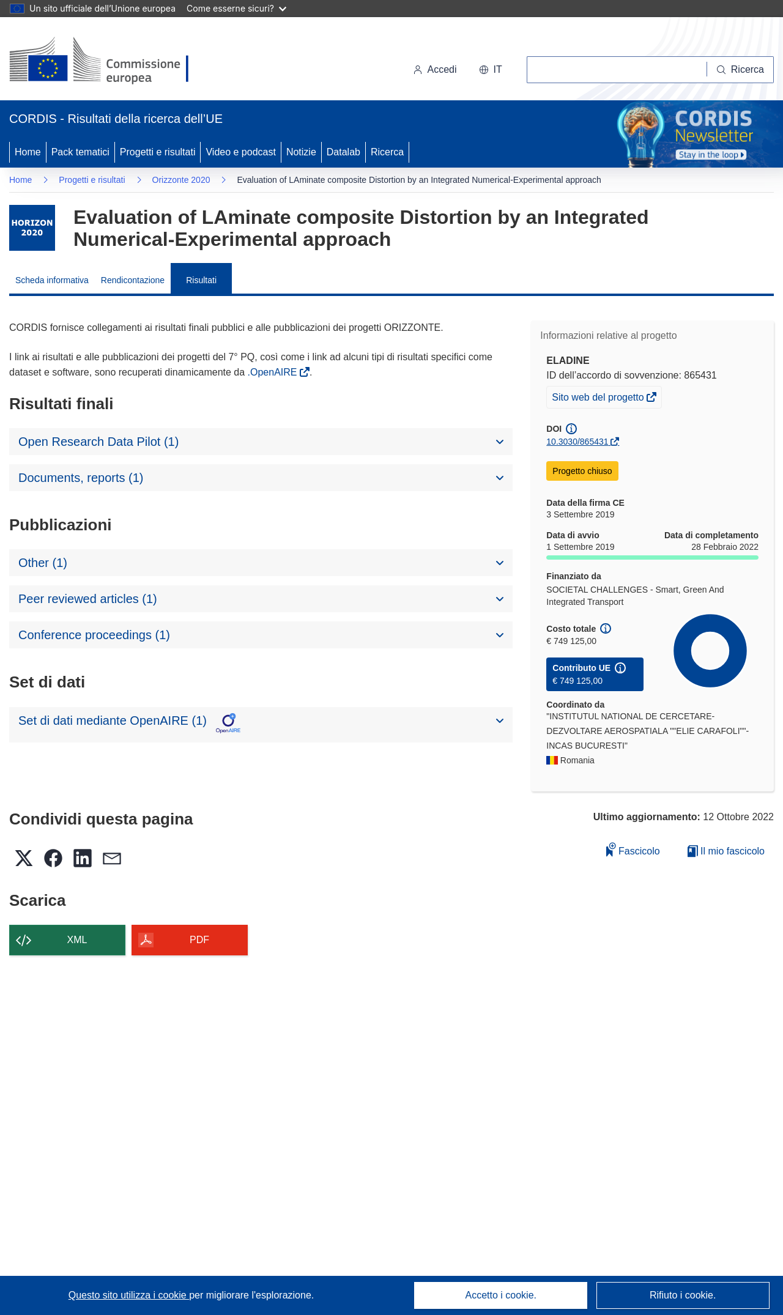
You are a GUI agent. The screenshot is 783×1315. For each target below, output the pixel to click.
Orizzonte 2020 (181, 180)
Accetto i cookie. (501, 1295)
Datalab (343, 152)
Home (28, 152)
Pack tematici (80, 152)
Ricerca (387, 152)
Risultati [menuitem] (201, 280)
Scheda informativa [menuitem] (52, 280)
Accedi (435, 69)
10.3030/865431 (577, 441)
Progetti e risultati (158, 152)
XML (77, 940)
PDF (199, 940)
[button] (490, 69)
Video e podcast (240, 152)
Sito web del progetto (599, 399)
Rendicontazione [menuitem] (133, 280)
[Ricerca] (740, 69)
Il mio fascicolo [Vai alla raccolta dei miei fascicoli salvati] (726, 851)
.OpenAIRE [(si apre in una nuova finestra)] (274, 372)
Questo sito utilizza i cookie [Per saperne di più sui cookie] (129, 1295)
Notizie (301, 152)
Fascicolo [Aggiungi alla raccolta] (633, 849)
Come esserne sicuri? (236, 8)
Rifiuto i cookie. (683, 1295)
